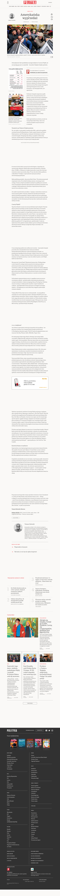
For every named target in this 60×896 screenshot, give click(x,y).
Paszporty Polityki (11, 849)
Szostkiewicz (34, 779)
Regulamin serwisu (35, 857)
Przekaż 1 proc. (34, 829)
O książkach (34, 798)
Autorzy (33, 839)
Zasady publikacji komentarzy (37, 860)
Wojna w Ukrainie (11, 801)
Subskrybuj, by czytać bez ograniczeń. (39, 72)
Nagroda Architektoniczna (13, 851)
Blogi (32, 6)
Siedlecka (33, 775)
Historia (33, 825)
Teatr (8, 845)
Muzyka (9, 837)
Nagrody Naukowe (35, 767)
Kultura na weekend (35, 794)
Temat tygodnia (34, 792)
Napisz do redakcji (11, 862)
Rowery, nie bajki (35, 803)
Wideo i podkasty (37, 6)
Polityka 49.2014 (15, 519)
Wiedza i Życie (10, 769)
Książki (8, 836)
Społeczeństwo (34, 827)
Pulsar (32, 762)
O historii (33, 800)
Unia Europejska (11, 803)
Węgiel (8, 822)
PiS (8, 784)
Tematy (33, 840)
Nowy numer (11, 6)
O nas (32, 842)
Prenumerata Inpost (30, 736)
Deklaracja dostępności (36, 864)
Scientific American (11, 767)
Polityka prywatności (35, 862)
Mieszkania (9, 818)
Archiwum (33, 837)
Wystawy (9, 843)
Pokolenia (44, 6)
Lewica (8, 786)
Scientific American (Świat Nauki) (39, 764)
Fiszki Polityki (34, 878)
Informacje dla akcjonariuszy (37, 867)
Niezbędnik (9, 775)
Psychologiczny (34, 801)
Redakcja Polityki (10, 857)
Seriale (8, 841)
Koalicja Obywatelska (12, 783)
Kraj (16, 6)
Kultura (25, 6)
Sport (32, 831)
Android (10, 878)
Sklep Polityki (34, 844)
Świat (19, 6)
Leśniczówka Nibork (42, 886)
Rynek (21, 6)
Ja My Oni (9, 773)
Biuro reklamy (10, 860)
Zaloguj (50, 2)
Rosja (8, 809)
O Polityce (9, 867)
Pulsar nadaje (34, 807)
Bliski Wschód (10, 807)
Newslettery (34, 819)
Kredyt (8, 826)
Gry (8, 847)
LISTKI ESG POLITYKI (12, 828)
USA (8, 805)
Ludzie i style (30, 11)
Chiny (8, 811)
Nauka (29, 6)
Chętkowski (34, 783)
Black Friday (15, 524)
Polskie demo (34, 805)
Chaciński (33, 781)
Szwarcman (34, 777)
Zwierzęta (33, 835)
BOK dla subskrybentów (12, 864)
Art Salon (9, 853)
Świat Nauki (9, 771)
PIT (8, 820)
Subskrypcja (39, 736)
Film (8, 839)
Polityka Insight (26, 886)
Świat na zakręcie (35, 796)
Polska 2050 (9, 790)
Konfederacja (10, 792)
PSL (8, 788)
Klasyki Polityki (34, 833)
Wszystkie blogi (34, 784)
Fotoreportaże (34, 823)
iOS (7, 878)
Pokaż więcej (30, 709)
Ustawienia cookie (34, 869)
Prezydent (9, 794)
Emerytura (9, 824)
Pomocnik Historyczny (12, 766)
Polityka (9, 762)
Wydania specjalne (11, 764)
